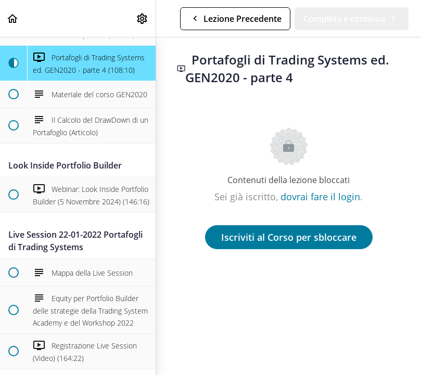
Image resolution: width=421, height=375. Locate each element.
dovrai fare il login (320, 196)
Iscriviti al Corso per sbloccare (288, 237)
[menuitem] (143, 18)
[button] (13, 18)
